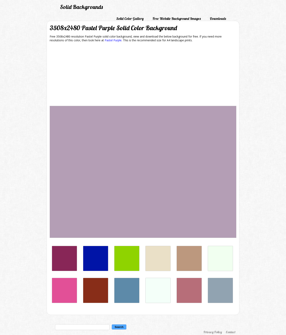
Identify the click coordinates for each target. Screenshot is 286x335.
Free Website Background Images (177, 18)
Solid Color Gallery (130, 18)
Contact (230, 332)
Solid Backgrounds (81, 6)
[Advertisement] (143, 74)
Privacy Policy (212, 332)
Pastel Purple (113, 40)
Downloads (218, 18)
